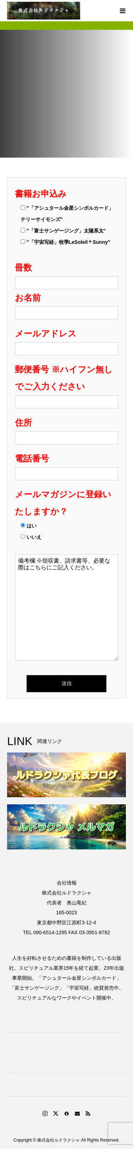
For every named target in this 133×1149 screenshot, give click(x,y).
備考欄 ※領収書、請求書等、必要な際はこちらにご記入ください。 (66, 607)
